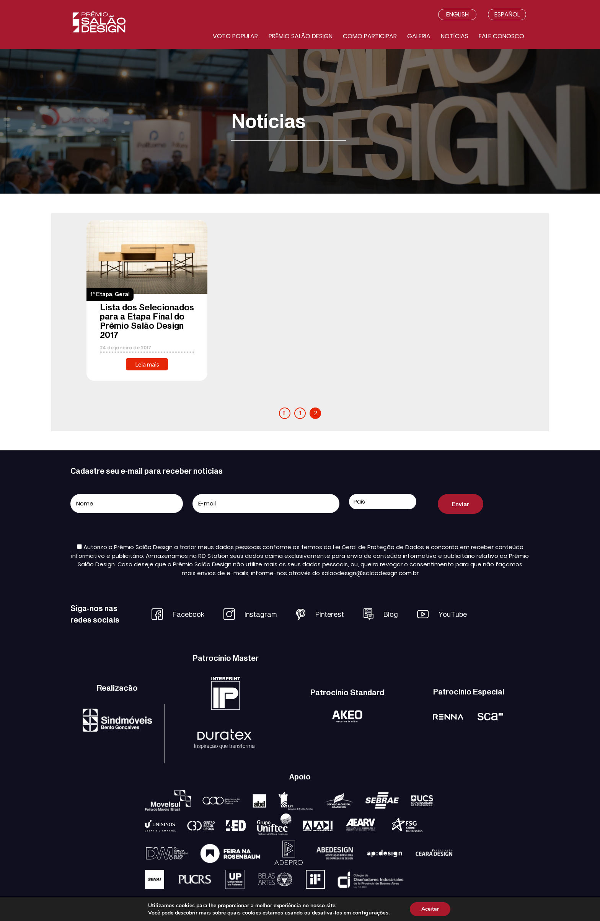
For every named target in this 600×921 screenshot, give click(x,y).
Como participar (370, 36)
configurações (370, 912)
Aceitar (430, 909)
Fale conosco (501, 36)
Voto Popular (235, 36)
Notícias (454, 36)
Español (507, 14)
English (457, 14)
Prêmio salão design (301, 36)
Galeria (418, 36)
